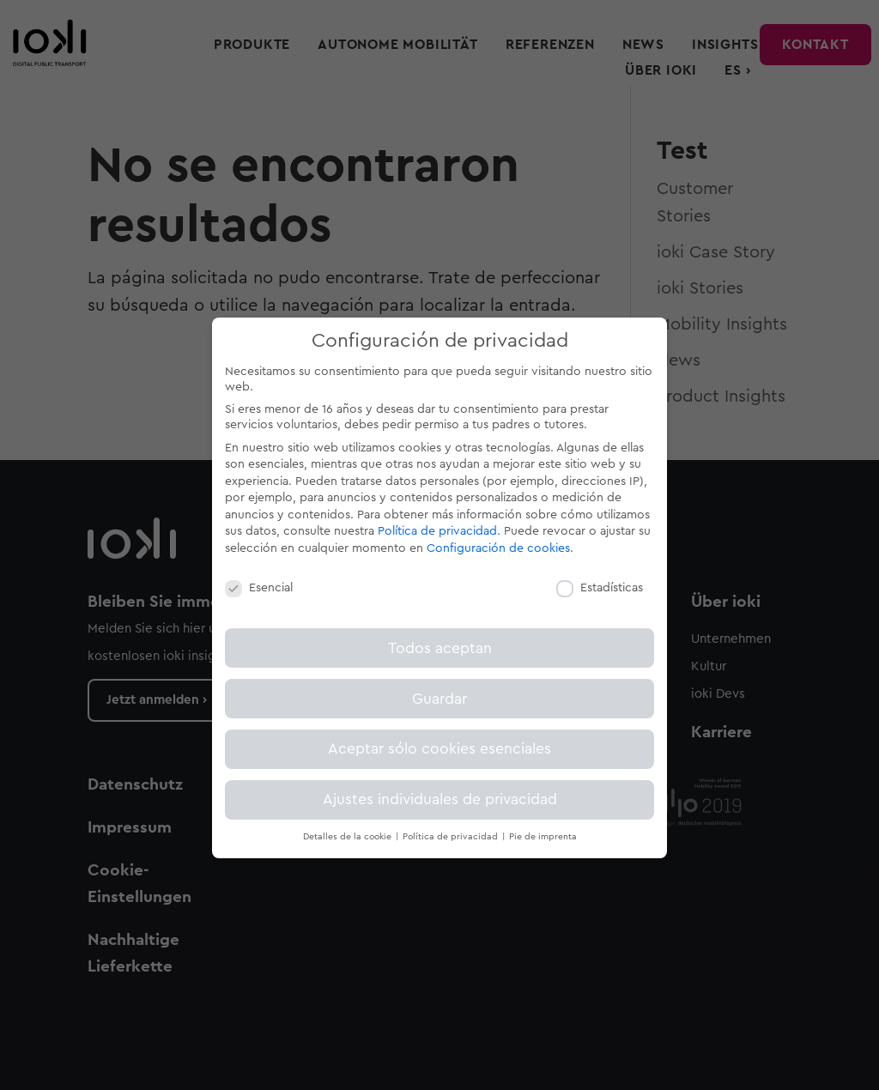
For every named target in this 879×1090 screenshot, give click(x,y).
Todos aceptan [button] (440, 648)
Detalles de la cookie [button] (348, 837)
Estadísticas (599, 588)
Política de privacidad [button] (451, 837)
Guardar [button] (439, 699)
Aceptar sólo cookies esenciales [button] (439, 749)
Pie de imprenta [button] (543, 837)
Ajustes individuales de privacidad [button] (440, 799)
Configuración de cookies (498, 548)
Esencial (259, 588)
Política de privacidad (437, 531)
